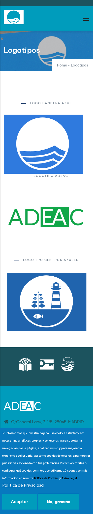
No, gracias (58, 501)
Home (62, 65)
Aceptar (19, 501)
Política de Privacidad (23, 485)
